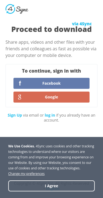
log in (50, 115)
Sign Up (15, 115)
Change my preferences (26, 173)
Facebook (51, 83)
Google (51, 97)
